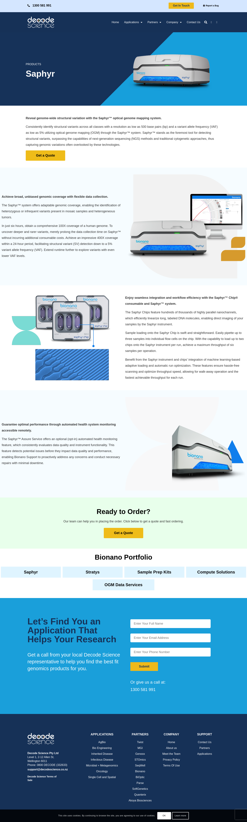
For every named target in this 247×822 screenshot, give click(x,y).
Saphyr (31, 572)
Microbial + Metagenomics (102, 765)
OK (164, 815)
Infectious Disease (102, 759)
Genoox (140, 753)
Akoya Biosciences (140, 800)
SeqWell (140, 765)
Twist (140, 741)
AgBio (102, 741)
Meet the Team (171, 753)
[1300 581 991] (29, 5)
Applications (133, 22)
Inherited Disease (102, 753)
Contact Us (193, 22)
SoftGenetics (140, 788)
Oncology (102, 771)
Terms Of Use (171, 765)
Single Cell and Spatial (102, 776)
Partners (154, 22)
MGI (140, 747)
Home (115, 22)
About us (171, 747)
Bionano (140, 771)
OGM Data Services (123, 584)
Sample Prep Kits (154, 572)
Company (173, 22)
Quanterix (140, 794)
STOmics (140, 759)
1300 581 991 (42, 5)
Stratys (92, 572)
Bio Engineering (102, 747)
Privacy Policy (171, 759)
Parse (140, 782)
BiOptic (140, 776)
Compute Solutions (216, 572)
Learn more (180, 815)
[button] (206, 22)
